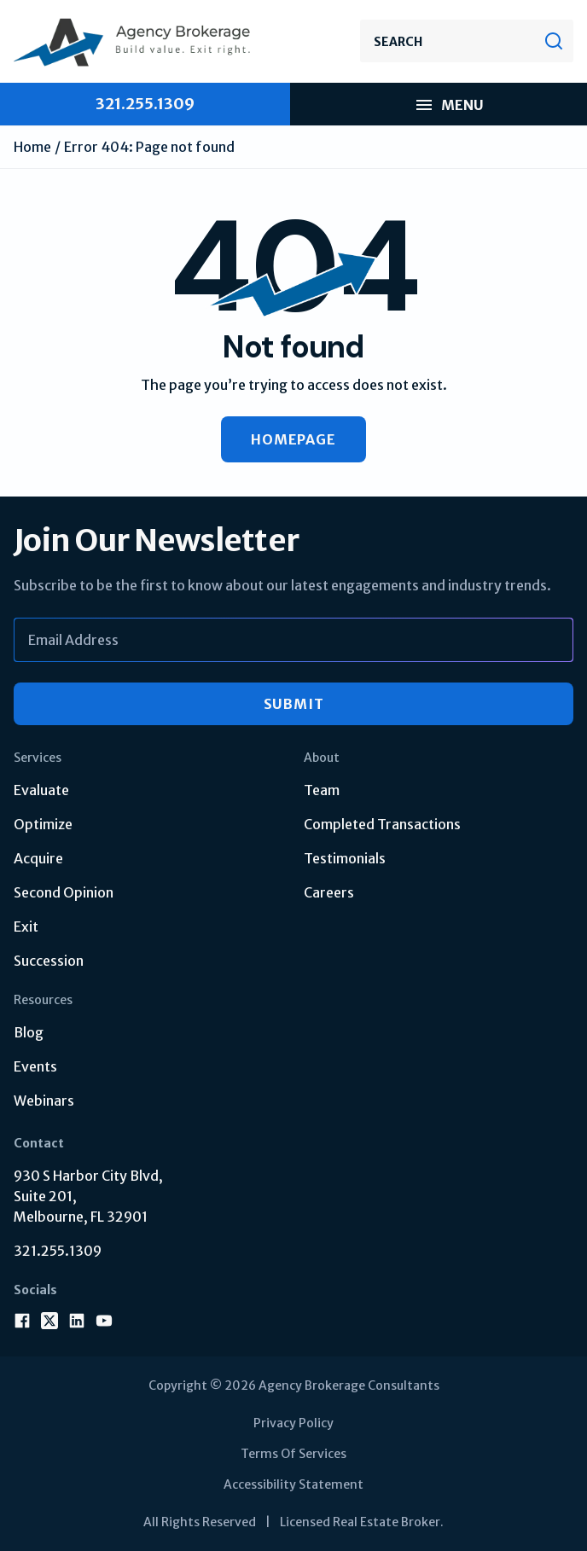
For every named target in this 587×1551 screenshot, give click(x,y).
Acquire (38, 858)
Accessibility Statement (293, 1484)
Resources (43, 1000)
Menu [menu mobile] (449, 105)
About (322, 757)
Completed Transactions (382, 824)
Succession (49, 960)
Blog (29, 1032)
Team (322, 790)
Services (37, 757)
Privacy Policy (293, 1423)
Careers (329, 892)
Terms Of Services (293, 1453)
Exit (26, 926)
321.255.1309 (58, 1250)
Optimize (43, 824)
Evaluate (41, 790)
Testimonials (345, 858)
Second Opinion (63, 892)
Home (32, 146)
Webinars (44, 1100)
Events (35, 1066)
